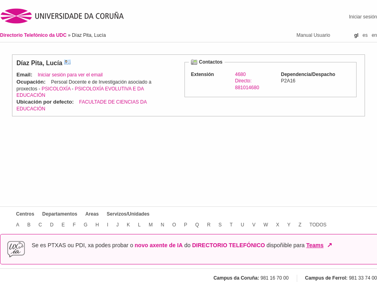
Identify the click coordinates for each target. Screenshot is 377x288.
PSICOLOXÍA (56, 89)
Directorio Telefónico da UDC (34, 35)
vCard (67, 63)
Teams (314, 245)
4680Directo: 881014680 (247, 81)
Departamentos (59, 214)
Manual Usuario (313, 35)
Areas (92, 214)
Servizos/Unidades (128, 214)
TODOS (318, 225)
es (365, 35)
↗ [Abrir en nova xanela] (329, 245)
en (374, 35)
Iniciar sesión (363, 17)
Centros (25, 214)
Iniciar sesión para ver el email (70, 75)
